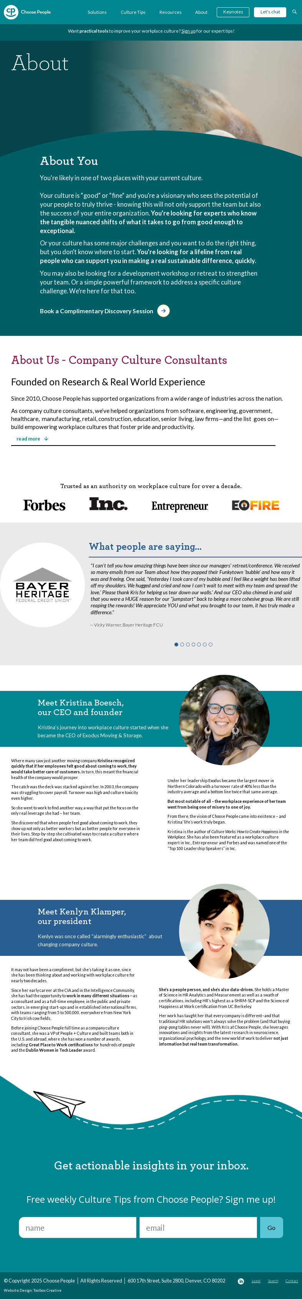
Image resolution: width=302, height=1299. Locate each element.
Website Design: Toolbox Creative (32, 1290)
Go (271, 1227)
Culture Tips (133, 12)
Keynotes (233, 12)
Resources (170, 12)
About (201, 12)
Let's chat (270, 12)
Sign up (188, 30)
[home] (27, 12)
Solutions (97, 12)
